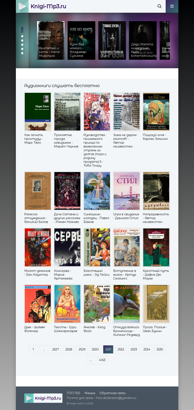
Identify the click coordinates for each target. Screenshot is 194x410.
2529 (82, 349)
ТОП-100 (73, 393)
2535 (160, 349)
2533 (134, 349)
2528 (68, 349)
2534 (146, 349)
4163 (102, 360)
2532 (121, 349)
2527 (55, 349)
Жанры (89, 393)
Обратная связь (112, 393)
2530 (95, 349)
